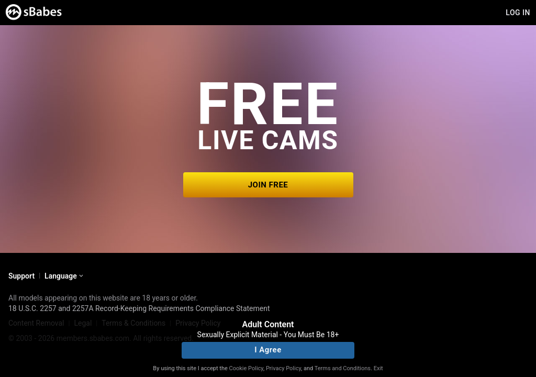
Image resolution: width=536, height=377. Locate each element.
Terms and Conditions (343, 368)
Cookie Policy (246, 368)
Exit (378, 368)
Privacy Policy (283, 368)
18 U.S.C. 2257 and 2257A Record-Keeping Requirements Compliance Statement (139, 308)
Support (21, 276)
